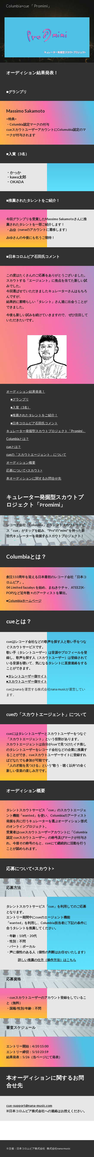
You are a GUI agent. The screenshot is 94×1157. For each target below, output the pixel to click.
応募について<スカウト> (24, 470)
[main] (47, 72)
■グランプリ (20, 399)
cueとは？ (13, 447)
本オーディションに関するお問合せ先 (33, 478)
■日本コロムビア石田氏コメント (34, 423)
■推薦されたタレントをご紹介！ (34, 415)
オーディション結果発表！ (25, 391)
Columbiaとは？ (17, 439)
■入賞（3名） (21, 407)
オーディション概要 (20, 462)
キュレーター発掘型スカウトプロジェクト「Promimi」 (46, 431)
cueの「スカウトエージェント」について (36, 454)
